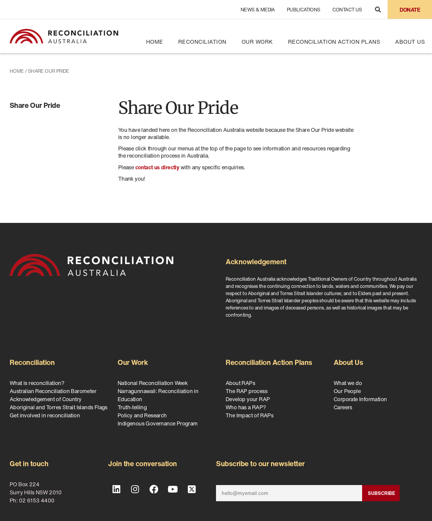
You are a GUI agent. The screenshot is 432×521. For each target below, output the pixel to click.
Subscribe (381, 493)
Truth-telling (132, 407)
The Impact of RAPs (249, 415)
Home (154, 42)
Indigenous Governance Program (158, 423)
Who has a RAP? (246, 407)
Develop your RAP (248, 399)
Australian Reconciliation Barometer (53, 391)
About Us (410, 42)
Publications (303, 9)
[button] (378, 9)
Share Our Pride (35, 105)
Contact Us (347, 9)
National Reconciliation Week (153, 383)
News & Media (258, 9)
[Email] (289, 493)
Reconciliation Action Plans (334, 42)
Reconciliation (202, 42)
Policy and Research (142, 415)
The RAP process (246, 391)
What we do (348, 383)
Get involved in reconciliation (45, 415)
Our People (347, 391)
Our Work (257, 42)
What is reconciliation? (37, 383)
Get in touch (29, 463)
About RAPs (240, 383)
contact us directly (157, 167)
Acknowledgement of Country (45, 399)
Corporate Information (360, 399)
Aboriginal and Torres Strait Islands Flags (58, 407)
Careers (343, 407)
